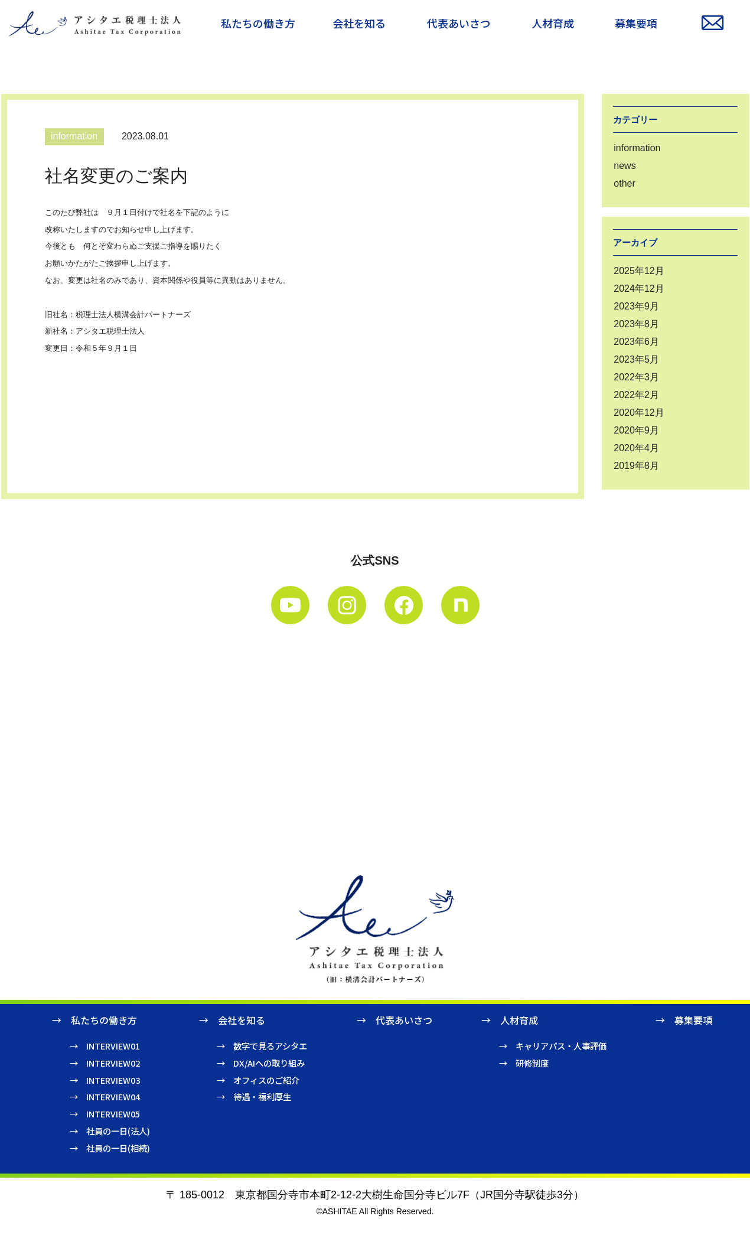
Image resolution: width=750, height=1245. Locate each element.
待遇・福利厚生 (262, 1096)
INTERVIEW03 (113, 1080)
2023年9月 (636, 306)
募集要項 (693, 1020)
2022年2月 (636, 395)
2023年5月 (636, 359)
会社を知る (241, 1020)
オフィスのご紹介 (266, 1080)
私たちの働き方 (104, 1020)
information (637, 148)
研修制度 (532, 1063)
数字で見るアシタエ (270, 1045)
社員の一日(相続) (118, 1148)
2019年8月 (636, 466)
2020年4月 (636, 448)
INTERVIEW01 (113, 1045)
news (624, 166)
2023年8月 (636, 324)
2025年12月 (639, 271)
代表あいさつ (404, 1020)
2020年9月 (636, 430)
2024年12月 (639, 288)
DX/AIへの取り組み (269, 1063)
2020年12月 (639, 413)
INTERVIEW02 (113, 1063)
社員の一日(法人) (118, 1131)
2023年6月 (636, 342)
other (624, 183)
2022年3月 (636, 377)
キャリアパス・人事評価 (561, 1045)
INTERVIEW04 (113, 1096)
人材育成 (519, 1020)
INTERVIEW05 (113, 1113)
